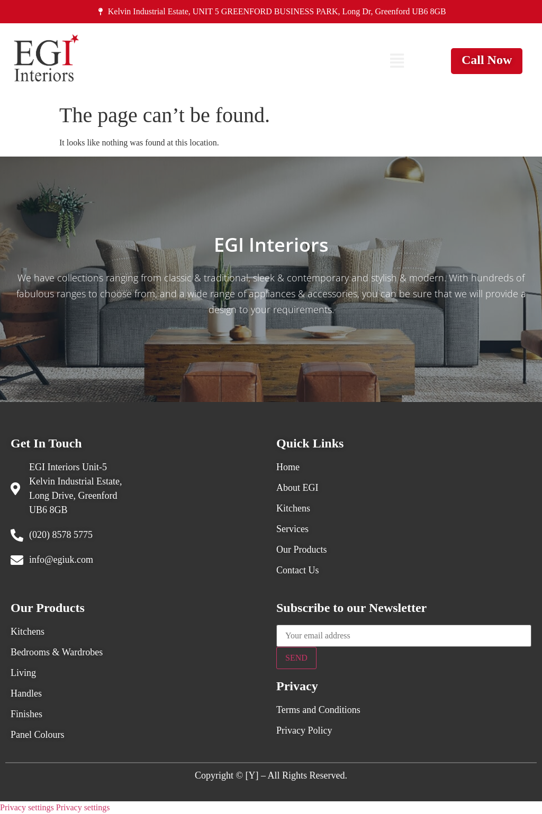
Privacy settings (27, 807)
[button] (396, 61)
